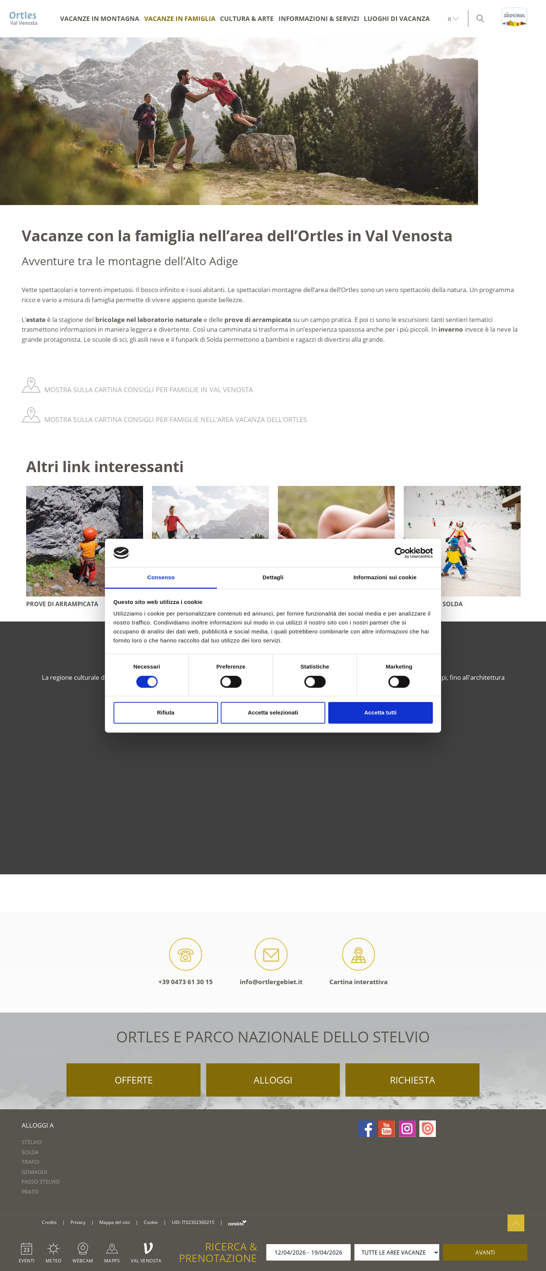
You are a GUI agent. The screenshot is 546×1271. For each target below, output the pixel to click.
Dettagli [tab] (273, 577)
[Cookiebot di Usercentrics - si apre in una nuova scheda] (400, 552)
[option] (273, 121)
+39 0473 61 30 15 (185, 962)
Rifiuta (165, 713)
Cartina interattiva (358, 962)
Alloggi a (38, 1125)
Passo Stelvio (41, 1181)
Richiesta (412, 1079)
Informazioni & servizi (319, 18)
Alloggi (273, 1079)
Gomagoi (34, 1171)
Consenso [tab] (160, 577)
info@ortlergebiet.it (271, 962)
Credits (49, 1222)
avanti (485, 1252)
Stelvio (32, 1142)
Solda (30, 1152)
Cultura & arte (247, 18)
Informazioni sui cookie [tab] (385, 577)
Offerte (134, 1079)
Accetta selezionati (273, 713)
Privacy (78, 1222)
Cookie (151, 1222)
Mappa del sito (114, 1222)
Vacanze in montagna (99, 18)
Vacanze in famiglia (179, 18)
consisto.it (237, 1222)
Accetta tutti (380, 713)
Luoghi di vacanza (397, 18)
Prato (30, 1191)
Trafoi (31, 1161)
